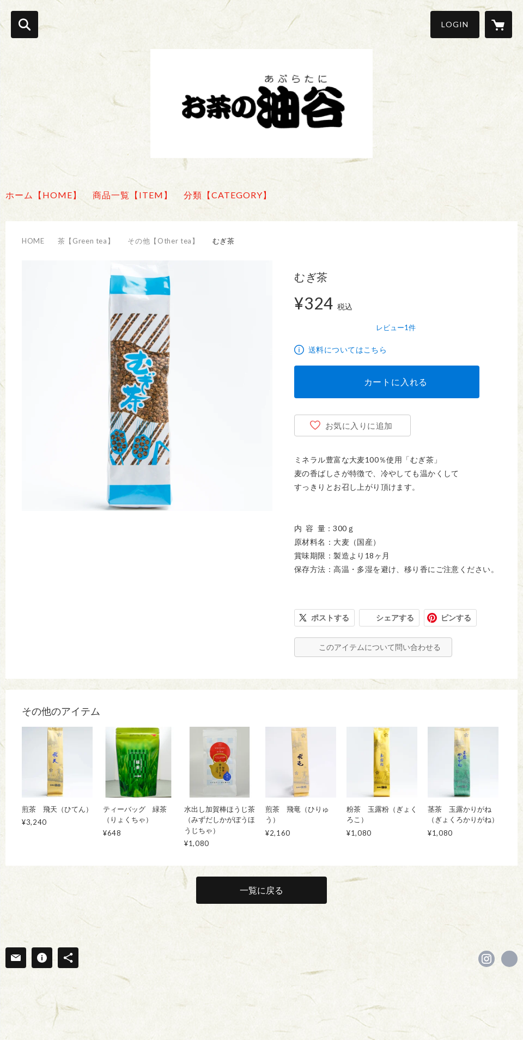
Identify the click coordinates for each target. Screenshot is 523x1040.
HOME (33, 240)
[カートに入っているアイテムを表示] (498, 24)
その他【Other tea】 (163, 240)
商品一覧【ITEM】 (133, 195)
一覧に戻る (261, 890)
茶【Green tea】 (86, 240)
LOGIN (455, 24)
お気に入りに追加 (359, 425)
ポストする (330, 617)
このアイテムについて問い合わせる (380, 647)
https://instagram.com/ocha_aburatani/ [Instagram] (486, 959)
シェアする (395, 617)
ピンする (456, 617)
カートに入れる (396, 381)
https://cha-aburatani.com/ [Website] (509, 959)
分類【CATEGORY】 (228, 195)
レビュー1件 (396, 327)
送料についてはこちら (347, 349)
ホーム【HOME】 (43, 195)
